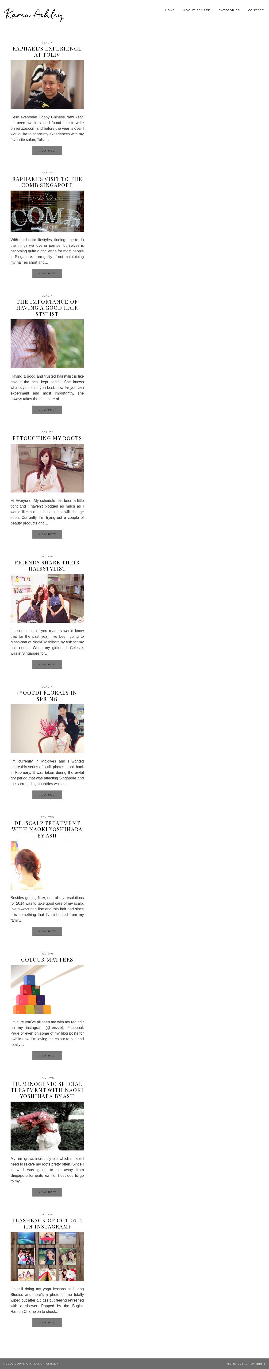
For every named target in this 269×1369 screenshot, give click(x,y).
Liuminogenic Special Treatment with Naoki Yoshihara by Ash (47, 1090)
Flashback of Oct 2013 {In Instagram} (47, 1223)
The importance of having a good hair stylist (47, 307)
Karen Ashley (34, 14)
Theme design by (245, 1363)
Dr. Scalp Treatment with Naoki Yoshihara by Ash (47, 829)
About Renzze (196, 10)
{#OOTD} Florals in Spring (47, 695)
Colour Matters (47, 959)
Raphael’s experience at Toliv (47, 51)
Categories (229, 10)
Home (170, 10)
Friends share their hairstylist (47, 565)
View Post (47, 150)
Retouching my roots (47, 438)
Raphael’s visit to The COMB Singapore (47, 181)
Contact (256, 10)
